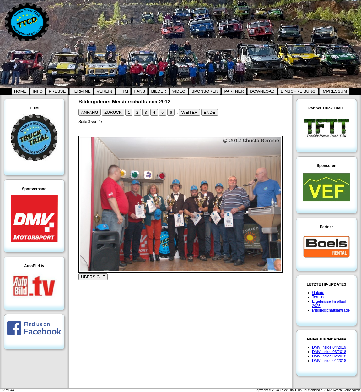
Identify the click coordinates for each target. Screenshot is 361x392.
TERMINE (81, 91)
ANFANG (89, 112)
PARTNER (234, 91)
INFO (38, 91)
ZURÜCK (113, 112)
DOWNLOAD (262, 91)
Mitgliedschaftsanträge (331, 310)
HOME (20, 91)
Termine (319, 297)
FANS (139, 91)
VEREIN (104, 91)
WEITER (189, 112)
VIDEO (178, 91)
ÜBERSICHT (93, 276)
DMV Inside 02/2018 (329, 356)
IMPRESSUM (334, 91)
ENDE (209, 112)
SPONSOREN (204, 91)
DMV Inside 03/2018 (329, 352)
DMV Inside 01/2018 (329, 360)
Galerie (318, 292)
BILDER (158, 91)
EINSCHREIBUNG (298, 91)
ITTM (123, 91)
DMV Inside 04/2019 (329, 347)
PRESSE (57, 91)
